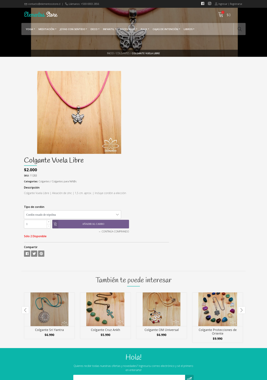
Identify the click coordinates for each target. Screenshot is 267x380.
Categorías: (143, 98)
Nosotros (142, 341)
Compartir (143, 164)
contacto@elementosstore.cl (44, 4)
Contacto (141, 359)
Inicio (110, 59)
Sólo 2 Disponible (147, 153)
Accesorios (127, 30)
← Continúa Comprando (183, 148)
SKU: (138, 92)
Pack (144, 30)
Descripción (144, 104)
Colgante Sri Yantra (49, 253)
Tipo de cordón (146, 124)
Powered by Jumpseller (166, 376)
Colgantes (123, 59)
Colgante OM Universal (162, 253)
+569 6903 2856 (90, 354)
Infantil (108, 30)
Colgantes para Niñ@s (176, 98)
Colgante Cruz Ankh (105, 253)
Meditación (46, 30)
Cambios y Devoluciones (151, 355)
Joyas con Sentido (72, 30)
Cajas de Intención (165, 30)
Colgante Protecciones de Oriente (218, 255)
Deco (94, 30)
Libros (188, 30)
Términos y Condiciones (150, 350)
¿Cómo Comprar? (146, 345)
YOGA (29, 30)
